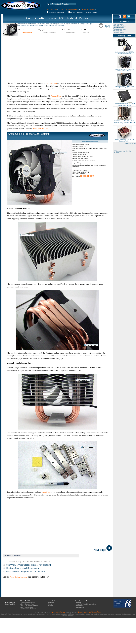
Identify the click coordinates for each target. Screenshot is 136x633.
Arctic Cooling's (51, 83)
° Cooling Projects (118, 32)
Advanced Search (91, 12)
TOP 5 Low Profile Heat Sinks (70, 9)
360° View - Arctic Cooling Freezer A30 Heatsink (28, 565)
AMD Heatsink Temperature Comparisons (25, 571)
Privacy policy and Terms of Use (89, 612)
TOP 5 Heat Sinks (52, 9)
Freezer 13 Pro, (56, 96)
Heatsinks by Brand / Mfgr (57, 12)
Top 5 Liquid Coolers (27, 607)
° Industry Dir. (117, 30)
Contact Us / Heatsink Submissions (86, 604)
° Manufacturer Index (119, 29)
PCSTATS (117, 152)
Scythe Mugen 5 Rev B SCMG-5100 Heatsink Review (124, 69)
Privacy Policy (80, 607)
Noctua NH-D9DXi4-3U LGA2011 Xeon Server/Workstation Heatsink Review (124, 122)
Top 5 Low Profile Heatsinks (29, 605)
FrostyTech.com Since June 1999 (10, 603)
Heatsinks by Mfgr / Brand (28, 609)
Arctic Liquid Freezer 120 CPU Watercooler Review (124, 52)
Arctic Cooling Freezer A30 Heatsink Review (57, 18)
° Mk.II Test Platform (119, 26)
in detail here (46, 492)
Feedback (78, 602)
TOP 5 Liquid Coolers (89, 9)
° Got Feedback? (118, 24)
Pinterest (50, 605)
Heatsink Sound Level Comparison (22, 568)
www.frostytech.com (57, 612)
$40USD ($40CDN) (87, 176)
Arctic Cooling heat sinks (18, 577)
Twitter (50, 604)
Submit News (79, 605)
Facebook (51, 602)
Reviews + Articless (76, 12)
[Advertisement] (57, 56)
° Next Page (101, 549)
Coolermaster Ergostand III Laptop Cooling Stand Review (124, 103)
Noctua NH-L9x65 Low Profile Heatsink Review (124, 139)
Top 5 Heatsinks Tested (27, 604)
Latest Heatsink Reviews (28, 602)
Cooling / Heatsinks (49, 32)
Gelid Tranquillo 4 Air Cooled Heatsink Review (124, 86)
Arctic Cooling (27, 32)
